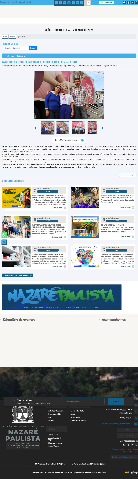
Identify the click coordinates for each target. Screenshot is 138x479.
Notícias (12, 37)
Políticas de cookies (130, 452)
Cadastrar (116, 401)
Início (5, 37)
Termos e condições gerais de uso (125, 449)
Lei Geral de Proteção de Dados (124, 457)
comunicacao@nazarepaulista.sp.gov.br (116, 423)
